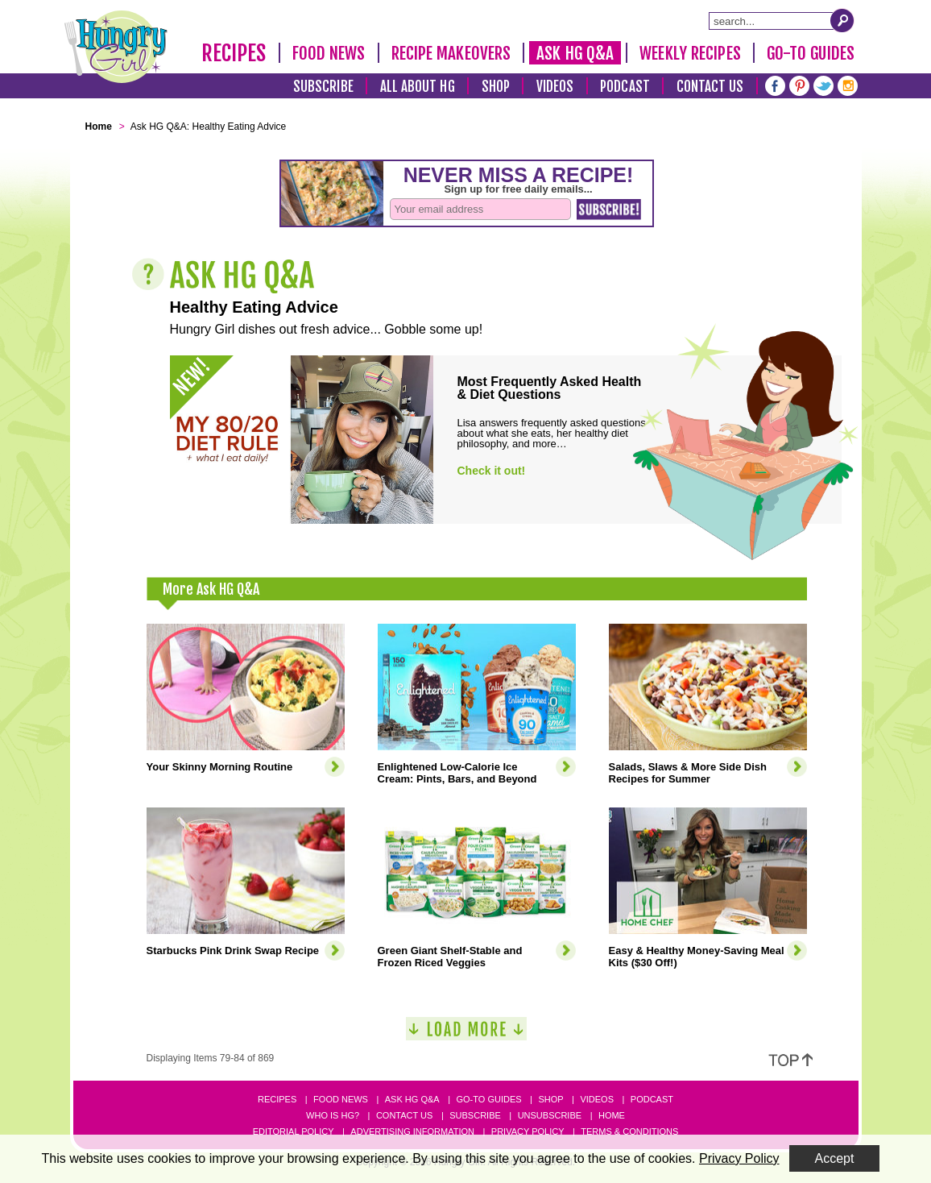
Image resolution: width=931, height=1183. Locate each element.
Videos (555, 86)
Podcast (625, 86)
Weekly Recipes (689, 53)
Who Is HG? (332, 1115)
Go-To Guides (810, 53)
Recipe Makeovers (451, 53)
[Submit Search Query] (842, 20)
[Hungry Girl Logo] (116, 46)
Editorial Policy (293, 1131)
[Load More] (466, 1035)
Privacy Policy (528, 1131)
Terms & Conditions (629, 1131)
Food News (329, 53)
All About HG (417, 86)
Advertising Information (412, 1131)
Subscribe (323, 86)
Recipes (234, 53)
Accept (834, 1158)
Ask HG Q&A (575, 53)
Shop (496, 86)
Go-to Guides (488, 1099)
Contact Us (710, 86)
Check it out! (491, 470)
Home (611, 1115)
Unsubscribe (549, 1115)
